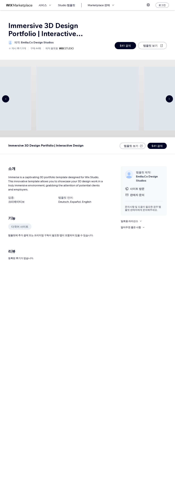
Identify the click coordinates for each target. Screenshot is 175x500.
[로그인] (162, 5)
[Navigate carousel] (5, 98)
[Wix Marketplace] (19, 5)
